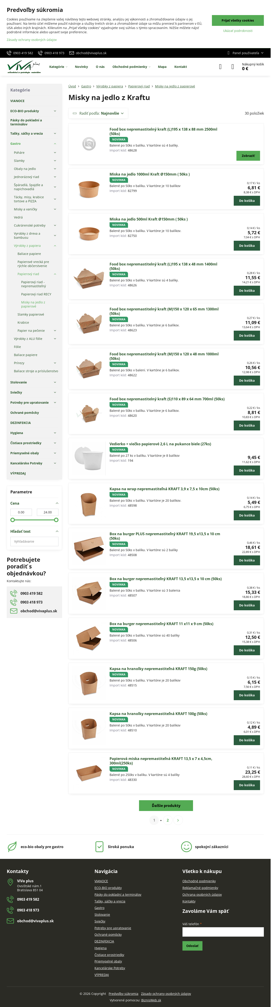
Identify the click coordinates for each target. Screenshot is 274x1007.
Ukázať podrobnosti (238, 31)
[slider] (12, 520)
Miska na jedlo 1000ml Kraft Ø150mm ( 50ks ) (150, 174)
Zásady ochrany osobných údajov (166, 993)
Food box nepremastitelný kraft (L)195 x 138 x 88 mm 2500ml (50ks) (163, 131)
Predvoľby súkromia (123, 993)
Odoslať (192, 946)
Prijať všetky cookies (238, 20)
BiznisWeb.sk (151, 1000)
